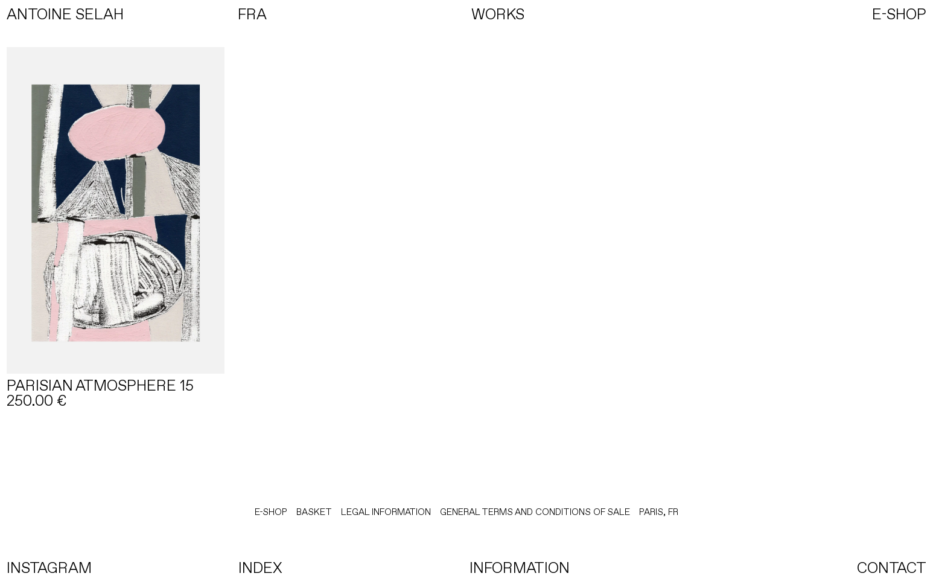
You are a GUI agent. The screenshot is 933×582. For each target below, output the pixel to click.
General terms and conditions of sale (535, 512)
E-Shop (271, 512)
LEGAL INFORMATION (386, 512)
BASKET (314, 512)
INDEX (260, 568)
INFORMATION (520, 568)
